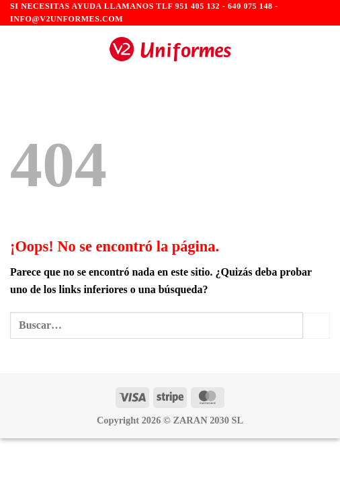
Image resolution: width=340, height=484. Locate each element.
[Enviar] (316, 326)
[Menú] (18, 49)
